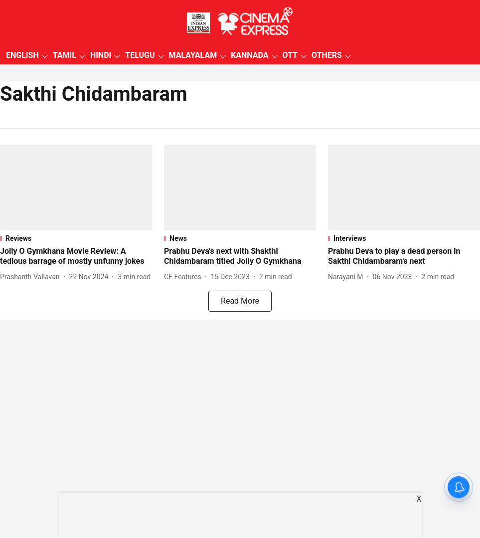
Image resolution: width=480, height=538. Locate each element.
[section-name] (76, 238)
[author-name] (32, 277)
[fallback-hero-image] (76, 187)
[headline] (76, 256)
